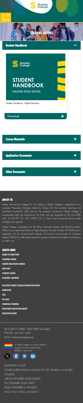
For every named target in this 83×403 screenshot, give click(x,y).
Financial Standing (10, 304)
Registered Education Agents (14, 308)
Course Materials (15, 139)
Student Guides (8, 273)
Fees (4, 294)
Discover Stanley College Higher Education (21, 285)
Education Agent (9, 313)
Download (35, 116)
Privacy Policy (11, 392)
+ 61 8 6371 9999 (22, 333)
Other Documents (15, 172)
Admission (6, 290)
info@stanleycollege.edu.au (23, 337)
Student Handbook (16, 45)
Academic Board (9, 259)
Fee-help (5, 299)
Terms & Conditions (28, 392)
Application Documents (19, 155)
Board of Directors (10, 254)
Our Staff (6, 268)
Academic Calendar (10, 278)
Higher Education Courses (13, 264)
